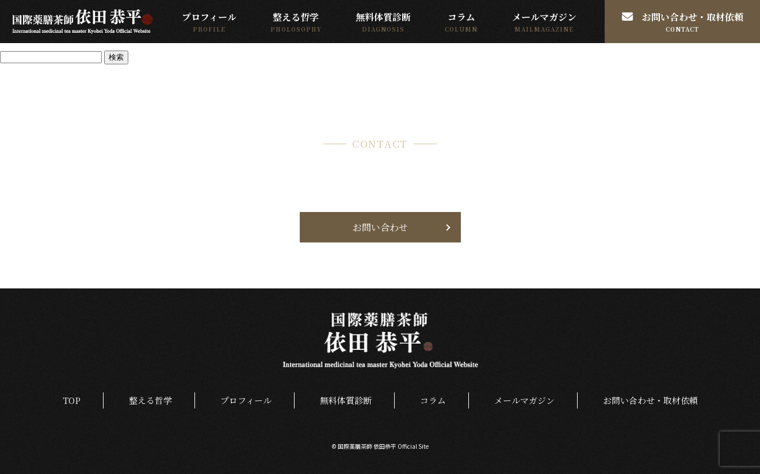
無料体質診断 (382, 17)
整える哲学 (295, 17)
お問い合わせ (380, 227)
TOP (70, 401)
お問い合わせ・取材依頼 (682, 17)
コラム (461, 17)
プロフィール (207, 17)
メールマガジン (543, 17)
